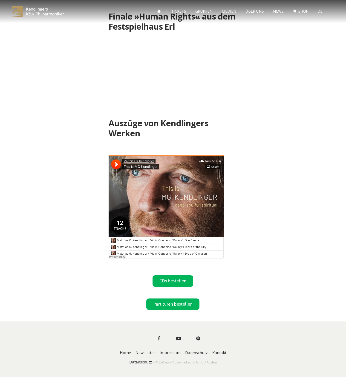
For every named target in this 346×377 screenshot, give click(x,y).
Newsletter (145, 353)
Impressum (170, 353)
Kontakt (219, 353)
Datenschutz (196, 353)
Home (125, 353)
